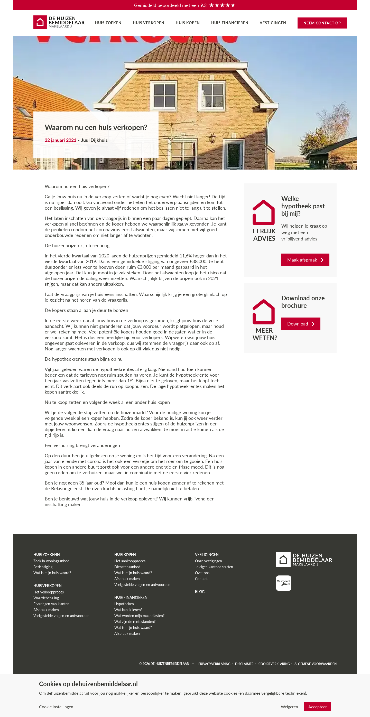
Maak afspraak (306, 260)
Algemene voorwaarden (315, 663)
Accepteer (317, 706)
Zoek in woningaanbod (51, 561)
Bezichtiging (42, 567)
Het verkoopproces (48, 592)
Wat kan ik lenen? (128, 610)
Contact (201, 578)
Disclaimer (244, 663)
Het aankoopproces (129, 561)
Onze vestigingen (208, 561)
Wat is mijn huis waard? (52, 573)
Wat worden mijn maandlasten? (139, 615)
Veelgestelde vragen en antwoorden (61, 615)
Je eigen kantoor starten (214, 567)
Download (301, 324)
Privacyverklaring (214, 663)
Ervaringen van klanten (51, 604)
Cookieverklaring (274, 663)
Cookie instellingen (56, 706)
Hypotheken (124, 604)
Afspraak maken (46, 610)
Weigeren (289, 706)
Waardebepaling (46, 598)
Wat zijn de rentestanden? (134, 621)
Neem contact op (322, 23)
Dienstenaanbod (127, 567)
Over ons (202, 573)
